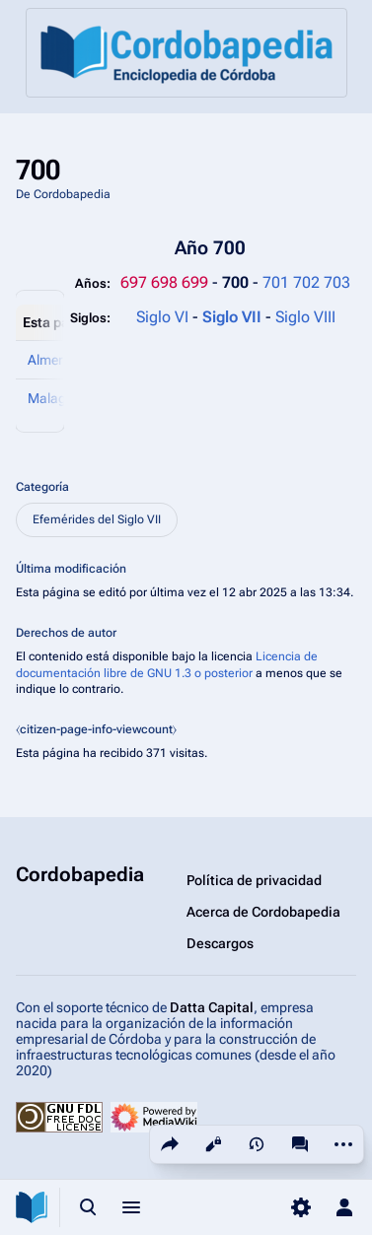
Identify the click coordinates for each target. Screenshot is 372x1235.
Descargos (220, 943)
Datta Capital (212, 1007)
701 (275, 282)
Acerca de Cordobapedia (263, 912)
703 (337, 282)
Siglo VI (162, 317)
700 (237, 282)
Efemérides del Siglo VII (97, 519)
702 (306, 282)
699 (195, 282)
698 (164, 282)
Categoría (42, 487)
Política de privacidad (254, 880)
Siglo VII (233, 317)
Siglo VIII (305, 317)
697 (133, 282)
